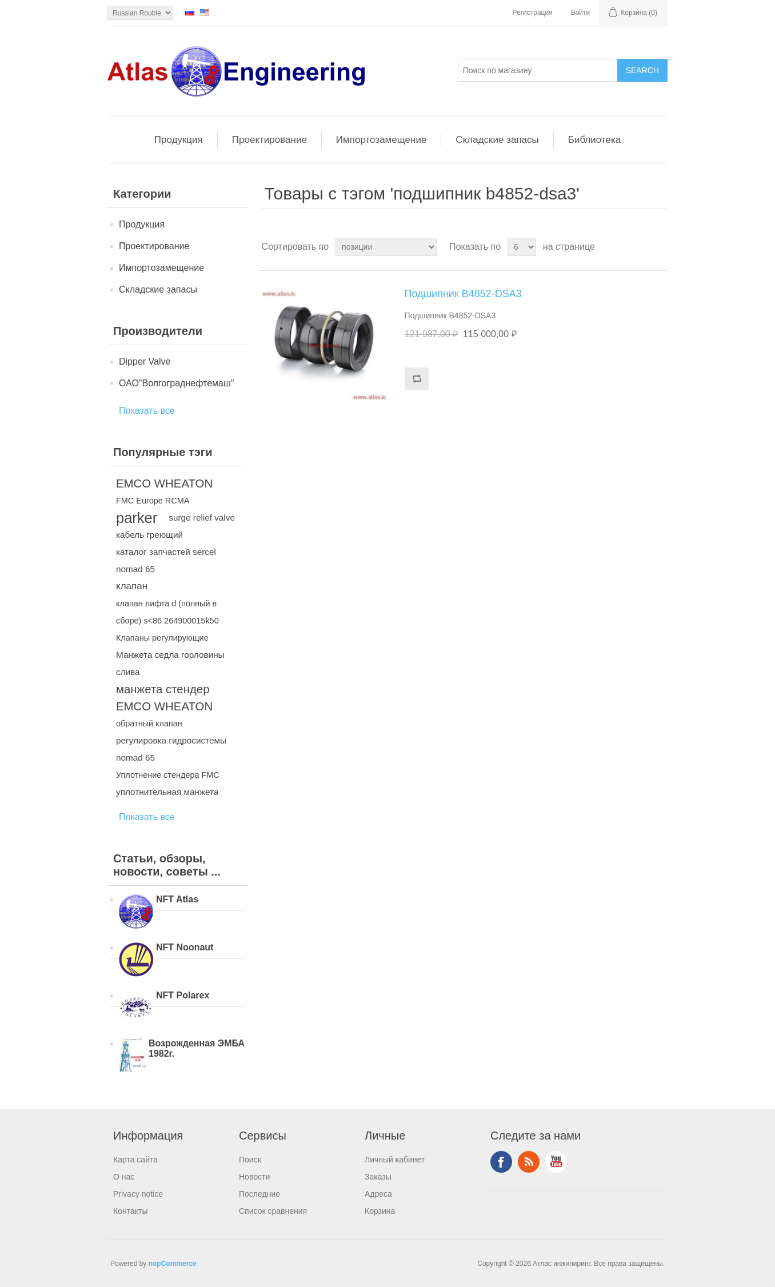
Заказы (378, 1176)
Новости (254, 1176)
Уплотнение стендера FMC (167, 775)
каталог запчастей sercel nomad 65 (166, 560)
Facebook (501, 1162)
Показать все (147, 410)
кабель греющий (149, 534)
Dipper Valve (144, 361)
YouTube (556, 1162)
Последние (259, 1193)
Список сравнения (273, 1211)
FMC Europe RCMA (152, 500)
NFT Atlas (177, 899)
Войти (580, 13)
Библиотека (594, 139)
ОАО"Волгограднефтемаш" (176, 383)
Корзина (380, 1211)
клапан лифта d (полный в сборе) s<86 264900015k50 (167, 612)
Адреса (378, 1193)
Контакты (130, 1211)
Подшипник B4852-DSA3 (463, 293)
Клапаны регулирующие (162, 637)
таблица (637, 247)
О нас (123, 1176)
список (658, 247)
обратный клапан (149, 723)
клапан (131, 586)
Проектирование (269, 139)
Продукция (178, 139)
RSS (529, 1162)
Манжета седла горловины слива (170, 663)
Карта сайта (135, 1159)
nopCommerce (173, 1264)
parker (136, 518)
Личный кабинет (395, 1159)
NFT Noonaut (184, 947)
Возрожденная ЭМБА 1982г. (197, 1048)
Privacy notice (138, 1193)
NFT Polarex (182, 995)
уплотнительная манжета (167, 792)
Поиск (250, 1159)
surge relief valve (202, 517)
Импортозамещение (381, 139)
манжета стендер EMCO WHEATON (164, 698)
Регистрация (533, 13)
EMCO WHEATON (164, 483)
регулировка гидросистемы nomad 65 (171, 749)
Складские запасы (497, 139)
